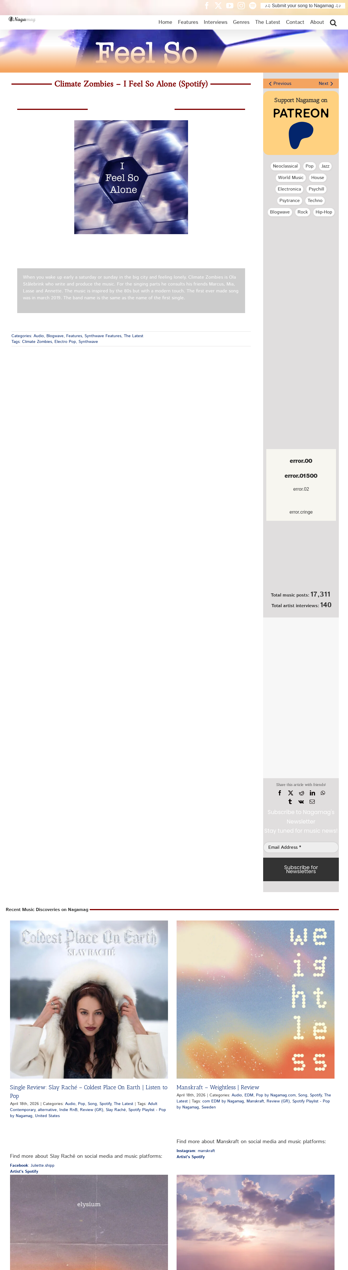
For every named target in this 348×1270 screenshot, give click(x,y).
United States (47, 1116)
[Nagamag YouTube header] (232, 5)
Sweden (209, 1107)
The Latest (133, 336)
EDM (249, 1095)
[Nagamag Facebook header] (209, 5)
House (317, 177)
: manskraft (196, 1151)
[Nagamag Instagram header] (243, 5)
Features (74, 336)
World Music (291, 177)
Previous (282, 83)
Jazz (325, 166)
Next (324, 83)
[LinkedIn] (312, 793)
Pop (310, 166)
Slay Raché (116, 1110)
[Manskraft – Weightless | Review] (256, 1000)
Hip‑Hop (324, 212)
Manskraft (255, 1101)
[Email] (312, 801)
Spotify (105, 1104)
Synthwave (88, 342)
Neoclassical (285, 166)
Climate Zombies (37, 342)
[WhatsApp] (323, 793)
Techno (315, 200)
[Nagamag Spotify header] (255, 5)
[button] (333, 22)
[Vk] (301, 801)
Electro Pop (65, 342)
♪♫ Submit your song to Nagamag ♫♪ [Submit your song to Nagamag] (303, 5)
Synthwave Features (103, 336)
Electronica (289, 189)
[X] (290, 793)
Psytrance (289, 200)
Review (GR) (91, 1110)
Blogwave (55, 336)
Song (92, 1104)
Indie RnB (68, 1110)
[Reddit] (301, 793)
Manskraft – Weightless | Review (218, 1087)
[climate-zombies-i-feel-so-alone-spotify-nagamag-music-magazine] (131, 122)
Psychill (316, 189)
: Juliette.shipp (32, 1165)
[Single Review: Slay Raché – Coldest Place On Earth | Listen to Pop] (89, 1000)
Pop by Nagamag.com (276, 1095)
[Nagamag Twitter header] (220, 5)
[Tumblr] (290, 801)
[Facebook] (279, 793)
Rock (303, 212)
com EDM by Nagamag (223, 1101)
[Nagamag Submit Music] (301, 557)
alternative (47, 1110)
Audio (39, 336)
